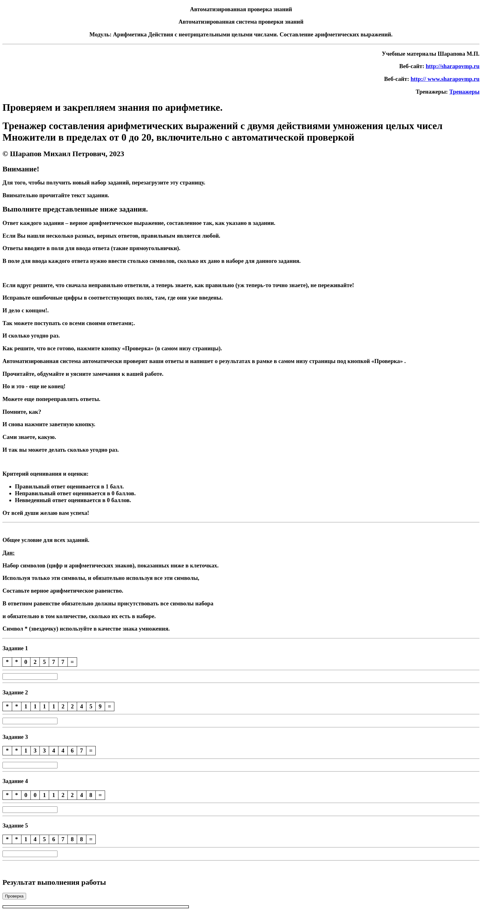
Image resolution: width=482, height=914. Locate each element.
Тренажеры (464, 91)
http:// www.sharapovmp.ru (445, 79)
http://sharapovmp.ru (453, 66)
